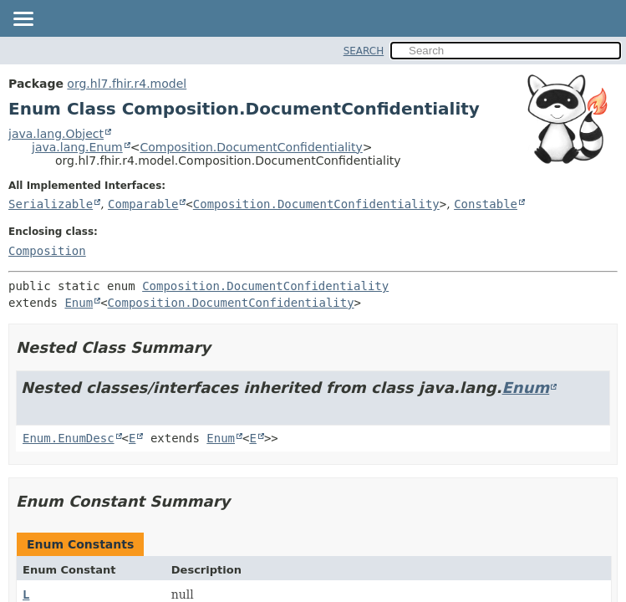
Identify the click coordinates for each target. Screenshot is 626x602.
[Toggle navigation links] (22, 20)
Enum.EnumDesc (69, 438)
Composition (47, 251)
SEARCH (364, 51)
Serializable (50, 204)
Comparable (143, 204)
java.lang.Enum (77, 147)
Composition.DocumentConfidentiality (251, 147)
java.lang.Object (56, 133)
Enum (78, 302)
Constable (485, 204)
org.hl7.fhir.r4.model (126, 83)
